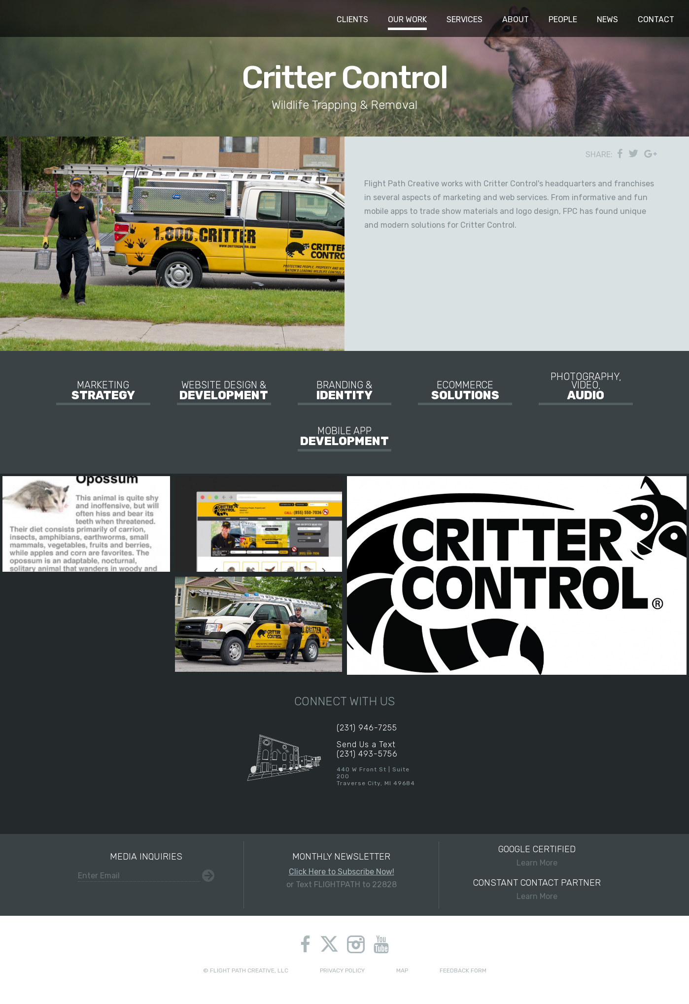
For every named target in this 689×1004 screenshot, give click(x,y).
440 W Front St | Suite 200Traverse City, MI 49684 (376, 776)
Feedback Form (463, 970)
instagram (356, 944)
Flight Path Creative (27, 18)
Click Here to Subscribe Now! (341, 871)
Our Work (407, 19)
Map (402, 970)
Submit (208, 875)
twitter (329, 945)
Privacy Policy (342, 970)
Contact (656, 19)
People (563, 19)
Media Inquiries (146, 856)
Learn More (536, 855)
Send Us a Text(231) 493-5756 (367, 749)
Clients (352, 19)
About (515, 19)
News (607, 19)
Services (464, 19)
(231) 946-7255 (367, 727)
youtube (381, 944)
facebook (305, 944)
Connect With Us (344, 701)
